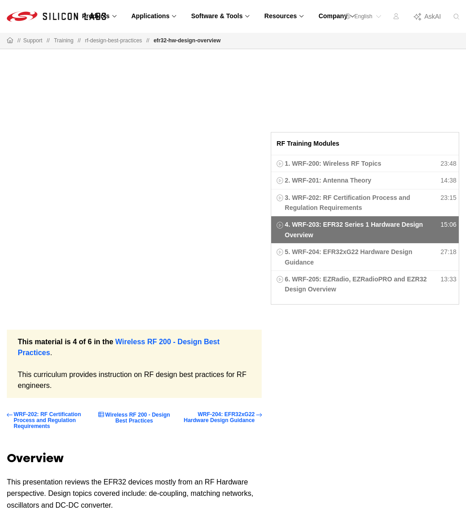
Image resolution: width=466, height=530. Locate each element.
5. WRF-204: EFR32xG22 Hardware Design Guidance (348, 256)
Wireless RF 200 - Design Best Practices (137, 418)
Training (63, 40)
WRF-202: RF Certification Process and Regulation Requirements (47, 420)
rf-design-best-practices (113, 40)
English (363, 16)
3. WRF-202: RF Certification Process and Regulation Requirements (347, 202)
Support (32, 40)
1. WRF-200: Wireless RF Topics (333, 163)
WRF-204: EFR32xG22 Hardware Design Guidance (219, 417)
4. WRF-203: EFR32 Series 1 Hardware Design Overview (354, 229)
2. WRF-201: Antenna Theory (328, 180)
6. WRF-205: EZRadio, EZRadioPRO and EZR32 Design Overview (356, 284)
